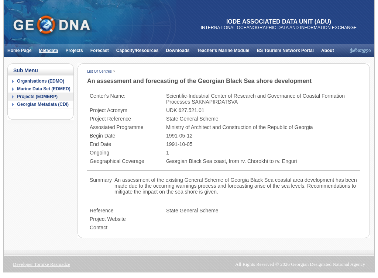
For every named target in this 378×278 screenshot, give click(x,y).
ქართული (360, 50)
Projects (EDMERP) (37, 96)
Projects (75, 48)
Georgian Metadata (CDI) (43, 104)
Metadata (50, 48)
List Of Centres (99, 71)
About (329, 48)
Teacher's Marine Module (225, 48)
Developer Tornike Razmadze (41, 264)
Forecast (101, 48)
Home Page (21, 48)
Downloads (179, 48)
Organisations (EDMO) (40, 81)
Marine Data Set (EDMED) (44, 88)
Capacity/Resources (139, 48)
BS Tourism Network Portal (287, 48)
